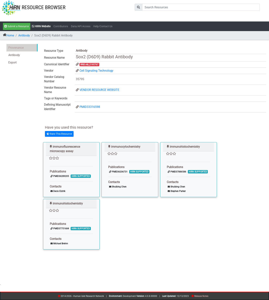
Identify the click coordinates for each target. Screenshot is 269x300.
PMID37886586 (177, 171)
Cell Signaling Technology (96, 70)
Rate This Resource (59, 133)
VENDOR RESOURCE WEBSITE (99, 90)
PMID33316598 (89, 107)
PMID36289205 (59, 176)
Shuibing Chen (117, 186)
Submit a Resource (16, 26)
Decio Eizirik (57, 191)
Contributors (60, 26)
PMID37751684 (59, 228)
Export (12, 62)
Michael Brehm (59, 243)
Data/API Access (80, 26)
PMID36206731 (118, 171)
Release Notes (201, 296)
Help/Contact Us (102, 26)
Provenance (16, 47)
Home (10, 35)
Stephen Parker (177, 191)
